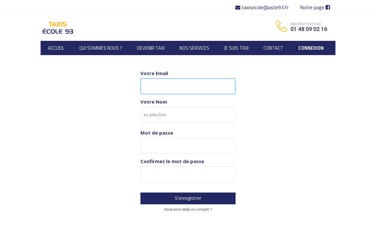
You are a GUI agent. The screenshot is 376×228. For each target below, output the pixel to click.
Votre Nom (153, 101)
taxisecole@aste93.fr (262, 7)
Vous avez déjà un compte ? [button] (188, 209)
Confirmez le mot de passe (172, 161)
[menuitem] (56, 48)
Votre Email (154, 73)
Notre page (315, 7)
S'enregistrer (188, 198)
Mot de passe (156, 132)
